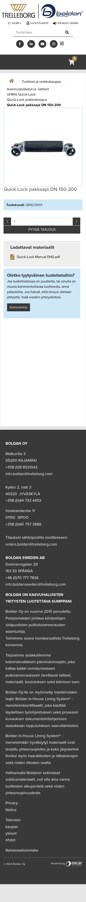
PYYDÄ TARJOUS (42, 229)
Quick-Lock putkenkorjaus (27, 100)
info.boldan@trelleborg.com (29, 474)
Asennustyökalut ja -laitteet (28, 89)
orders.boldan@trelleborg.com (31, 544)
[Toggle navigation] (62, 43)
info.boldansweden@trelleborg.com (36, 584)
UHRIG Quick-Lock (21, 94)
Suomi (15, 23)
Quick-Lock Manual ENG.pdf (38, 257)
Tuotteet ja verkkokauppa (42, 81)
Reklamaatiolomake (22, 850)
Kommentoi (18, 307)
